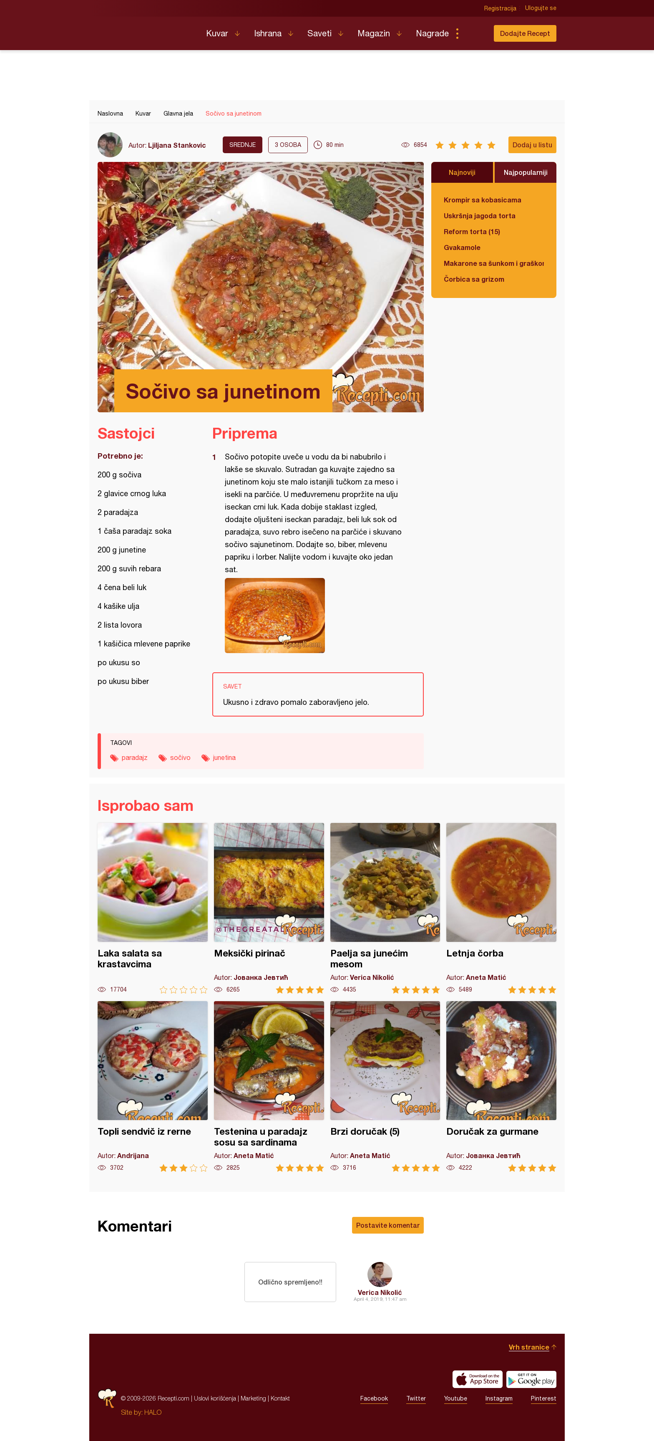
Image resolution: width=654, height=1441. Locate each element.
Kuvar (217, 33)
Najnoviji (462, 172)
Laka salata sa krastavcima (153, 908)
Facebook (374, 1398)
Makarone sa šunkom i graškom (494, 263)
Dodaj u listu (532, 145)
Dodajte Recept (525, 33)
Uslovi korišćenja (215, 1398)
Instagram (499, 1398)
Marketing (253, 1398)
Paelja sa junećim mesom (385, 908)
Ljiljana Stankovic (177, 145)
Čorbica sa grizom (474, 279)
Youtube (455, 1398)
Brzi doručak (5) (385, 1086)
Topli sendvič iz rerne (153, 1086)
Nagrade (432, 33)
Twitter (416, 1398)
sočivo (180, 757)
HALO (152, 1412)
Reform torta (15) (472, 231)
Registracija (500, 8)
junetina (224, 757)
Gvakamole (462, 247)
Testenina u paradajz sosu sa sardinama (269, 1086)
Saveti (319, 33)
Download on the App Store (478, 1379)
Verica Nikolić (380, 1292)
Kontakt (280, 1398)
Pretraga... (474, 33)
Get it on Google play (531, 1379)
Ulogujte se (540, 8)
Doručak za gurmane (501, 1086)
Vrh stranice (529, 1347)
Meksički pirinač (269, 908)
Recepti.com (146, 30)
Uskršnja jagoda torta (480, 216)
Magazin (373, 33)
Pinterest (543, 1398)
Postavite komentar (388, 1225)
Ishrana (268, 33)
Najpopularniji (526, 172)
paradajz (135, 757)
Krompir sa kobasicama (482, 200)
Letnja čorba (501, 908)
